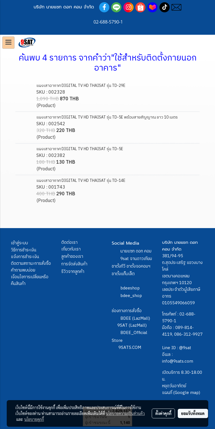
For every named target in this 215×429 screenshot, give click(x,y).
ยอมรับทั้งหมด (193, 413)
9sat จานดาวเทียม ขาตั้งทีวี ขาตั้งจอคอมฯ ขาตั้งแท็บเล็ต (132, 266)
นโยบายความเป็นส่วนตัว (125, 413)
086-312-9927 (188, 334)
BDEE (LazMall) (135, 318)
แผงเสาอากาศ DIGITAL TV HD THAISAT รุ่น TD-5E (79, 149)
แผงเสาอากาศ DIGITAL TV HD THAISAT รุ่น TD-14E (80, 180)
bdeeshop (130, 288)
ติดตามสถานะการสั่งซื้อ (31, 263)
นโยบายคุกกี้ (34, 419)
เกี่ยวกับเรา (71, 249)
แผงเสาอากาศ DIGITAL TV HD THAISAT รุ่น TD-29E (80, 85)
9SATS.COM (129, 347)
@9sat (185, 347)
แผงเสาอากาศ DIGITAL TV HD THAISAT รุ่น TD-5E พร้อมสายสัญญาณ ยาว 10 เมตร (107, 117)
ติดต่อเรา (69, 242)
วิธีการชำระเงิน (23, 250)
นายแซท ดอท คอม (135, 251)
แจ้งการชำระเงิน (25, 256)
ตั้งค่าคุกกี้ (163, 413)
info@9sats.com (177, 361)
